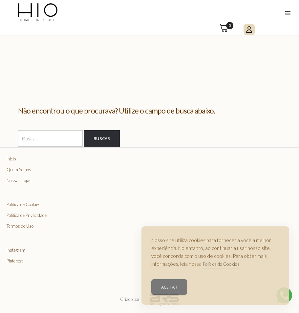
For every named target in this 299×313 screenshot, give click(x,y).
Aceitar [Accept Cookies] (169, 289)
